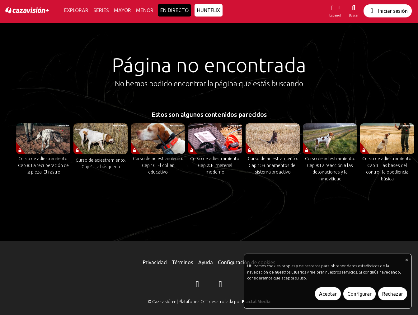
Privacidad (155, 262)
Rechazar (392, 294)
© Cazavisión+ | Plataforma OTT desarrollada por (209, 301)
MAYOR (122, 10)
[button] (335, 11)
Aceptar (328, 294)
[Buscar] (353, 11)
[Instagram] (197, 285)
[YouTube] (220, 285)
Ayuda (205, 262)
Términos (182, 262)
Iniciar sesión (388, 10)
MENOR (144, 10)
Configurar (359, 294)
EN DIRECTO (174, 10)
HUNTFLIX (208, 10)
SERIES (101, 10)
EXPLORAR (76, 10)
